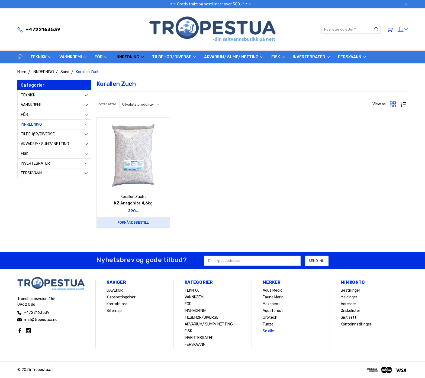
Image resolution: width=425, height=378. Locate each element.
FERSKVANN (352, 56)
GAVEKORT (116, 290)
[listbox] (140, 104)
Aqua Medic (272, 290)
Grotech (270, 317)
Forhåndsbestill (133, 222)
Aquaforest (273, 310)
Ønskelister (350, 310)
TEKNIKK (40, 56)
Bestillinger (350, 290)
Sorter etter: (106, 104)
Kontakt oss (117, 304)
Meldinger (349, 297)
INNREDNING (129, 56)
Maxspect (271, 304)
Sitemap (114, 310)
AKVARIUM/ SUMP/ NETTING (233, 56)
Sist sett (348, 317)
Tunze (268, 324)
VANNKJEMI (72, 56)
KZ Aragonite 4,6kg (133, 203)
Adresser (348, 304)
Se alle (268, 331)
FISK (278, 56)
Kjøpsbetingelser (121, 297)
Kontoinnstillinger (356, 324)
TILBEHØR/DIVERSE (174, 56)
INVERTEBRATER (311, 56)
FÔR (101, 56)
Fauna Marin (273, 297)
